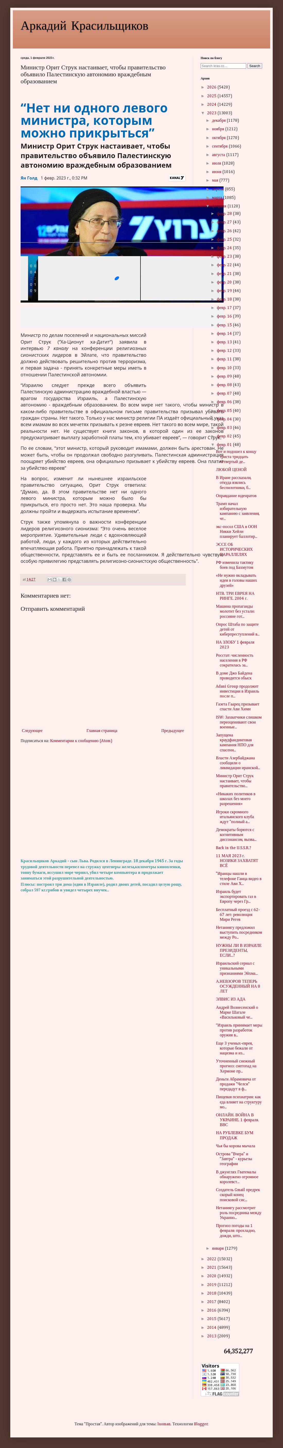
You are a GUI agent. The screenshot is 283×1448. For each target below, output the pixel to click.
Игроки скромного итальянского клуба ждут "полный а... (235, 817)
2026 (212, 87)
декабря (219, 121)
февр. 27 (225, 222)
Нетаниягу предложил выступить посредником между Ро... (239, 933)
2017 (212, 1302)
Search (254, 66)
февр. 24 (225, 248)
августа (219, 155)
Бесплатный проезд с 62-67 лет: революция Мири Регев (238, 915)
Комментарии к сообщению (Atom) (81, 741)
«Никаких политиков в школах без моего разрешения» (235, 799)
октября (219, 138)
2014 (212, 1328)
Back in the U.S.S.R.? (233, 848)
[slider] (119, 278)
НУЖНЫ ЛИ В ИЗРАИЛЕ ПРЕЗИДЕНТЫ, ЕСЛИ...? (239, 951)
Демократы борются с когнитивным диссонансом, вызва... (236, 835)
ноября (218, 129)
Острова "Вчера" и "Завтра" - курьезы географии (234, 1159)
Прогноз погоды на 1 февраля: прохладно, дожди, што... (235, 1231)
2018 (212, 1293)
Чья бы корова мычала (235, 1146)
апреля (218, 189)
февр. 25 (225, 240)
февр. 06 (225, 402)
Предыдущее (172, 731)
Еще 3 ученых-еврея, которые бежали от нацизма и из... (234, 1048)
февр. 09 (225, 377)
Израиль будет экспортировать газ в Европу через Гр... (236, 897)
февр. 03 (225, 428)
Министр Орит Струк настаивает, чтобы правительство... (235, 781)
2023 (212, 113)
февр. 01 (225, 445)
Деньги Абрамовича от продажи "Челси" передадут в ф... (236, 1084)
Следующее (32, 731)
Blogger (201, 1424)
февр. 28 (225, 214)
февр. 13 (225, 342)
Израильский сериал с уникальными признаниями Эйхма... (237, 968)
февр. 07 (225, 394)
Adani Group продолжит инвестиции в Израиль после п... (237, 691)
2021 (212, 1268)
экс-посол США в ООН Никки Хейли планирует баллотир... (236, 532)
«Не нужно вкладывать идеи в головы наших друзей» (236, 581)
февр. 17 (225, 308)
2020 (212, 1276)
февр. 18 (225, 299)
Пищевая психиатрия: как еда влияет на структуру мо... (239, 1102)
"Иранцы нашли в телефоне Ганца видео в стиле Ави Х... (239, 879)
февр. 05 (225, 411)
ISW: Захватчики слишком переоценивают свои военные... (239, 722)
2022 (212, 1259)
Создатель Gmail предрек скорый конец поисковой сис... (238, 1195)
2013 (212, 1336)
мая (215, 180)
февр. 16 (225, 316)
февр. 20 (225, 282)
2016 (212, 1310)
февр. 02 (225, 436)
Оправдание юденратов (236, 496)
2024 (212, 105)
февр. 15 (225, 325)
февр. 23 (225, 257)
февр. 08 (225, 385)
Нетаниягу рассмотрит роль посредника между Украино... (238, 1213)
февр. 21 (225, 274)
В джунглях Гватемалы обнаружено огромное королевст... (237, 1177)
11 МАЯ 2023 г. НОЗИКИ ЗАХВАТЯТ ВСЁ (237, 861)
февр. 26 (225, 231)
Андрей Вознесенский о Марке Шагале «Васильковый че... (237, 1013)
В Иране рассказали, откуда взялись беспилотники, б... (233, 483)
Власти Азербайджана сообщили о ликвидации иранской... (238, 763)
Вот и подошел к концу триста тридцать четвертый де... (236, 457)
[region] (185, 364)
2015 (212, 1319)
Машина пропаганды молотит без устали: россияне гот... (235, 612)
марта (217, 198)
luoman (164, 1424)
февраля (219, 206)
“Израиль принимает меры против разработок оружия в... (239, 1030)
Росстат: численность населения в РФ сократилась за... (234, 661)
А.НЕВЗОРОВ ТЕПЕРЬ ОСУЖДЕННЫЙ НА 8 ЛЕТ (238, 987)
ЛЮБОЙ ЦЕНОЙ (231, 470)
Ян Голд (29, 178)
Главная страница (101, 731)
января (218, 1249)
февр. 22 (225, 265)
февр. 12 (225, 351)
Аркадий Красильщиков (84, 25)
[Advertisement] (103, 801)
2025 (212, 96)
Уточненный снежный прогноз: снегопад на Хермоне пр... (236, 1066)
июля (217, 163)
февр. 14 (225, 334)
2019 (212, 1285)
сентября (220, 146)
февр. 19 (225, 291)
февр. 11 (225, 359)
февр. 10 (225, 368)
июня (217, 172)
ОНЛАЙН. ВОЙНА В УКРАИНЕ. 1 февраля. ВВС (237, 1120)
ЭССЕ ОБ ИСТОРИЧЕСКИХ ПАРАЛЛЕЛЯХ (234, 550)
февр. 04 (225, 419)
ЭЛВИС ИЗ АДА (230, 999)
